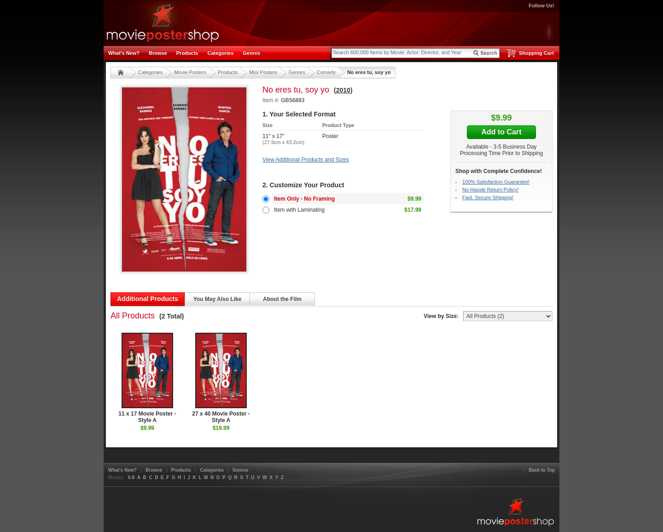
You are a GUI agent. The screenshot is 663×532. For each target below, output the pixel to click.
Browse (158, 53)
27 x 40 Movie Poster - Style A (221, 378)
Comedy (326, 72)
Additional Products (147, 298)
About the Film (282, 299)
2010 (343, 90)
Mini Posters (263, 72)
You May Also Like (217, 299)
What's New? (124, 53)
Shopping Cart (536, 53)
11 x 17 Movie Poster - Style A (147, 378)
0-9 (131, 477)
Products (187, 53)
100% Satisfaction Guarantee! (495, 182)
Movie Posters (190, 72)
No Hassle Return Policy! (490, 189)
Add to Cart (501, 132)
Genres (251, 53)
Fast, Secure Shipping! (487, 197)
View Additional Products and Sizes (305, 159)
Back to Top (542, 470)
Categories (220, 53)
